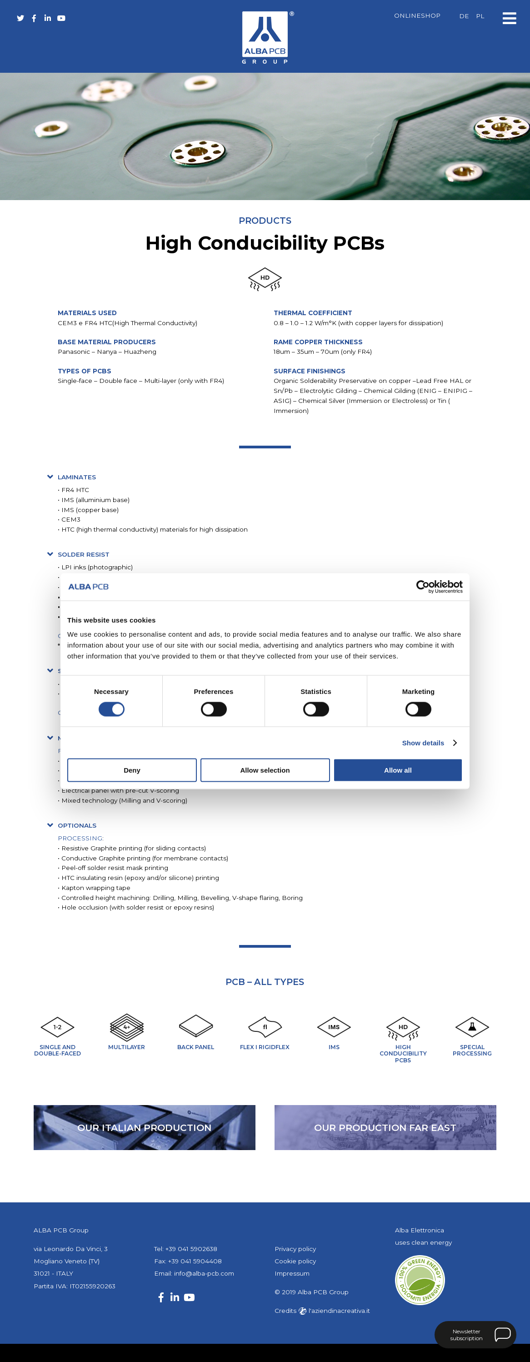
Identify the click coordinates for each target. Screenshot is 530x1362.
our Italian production (144, 1127)
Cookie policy (295, 1261)
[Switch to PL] (480, 16)
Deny (132, 770)
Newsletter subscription (466, 1335)
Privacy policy (295, 1248)
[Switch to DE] (464, 16)
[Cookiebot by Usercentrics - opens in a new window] (423, 586)
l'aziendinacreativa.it (334, 1310)
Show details (423, 742)
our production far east (385, 1127)
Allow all (398, 770)
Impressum (292, 1273)
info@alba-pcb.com (204, 1273)
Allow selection (265, 770)
